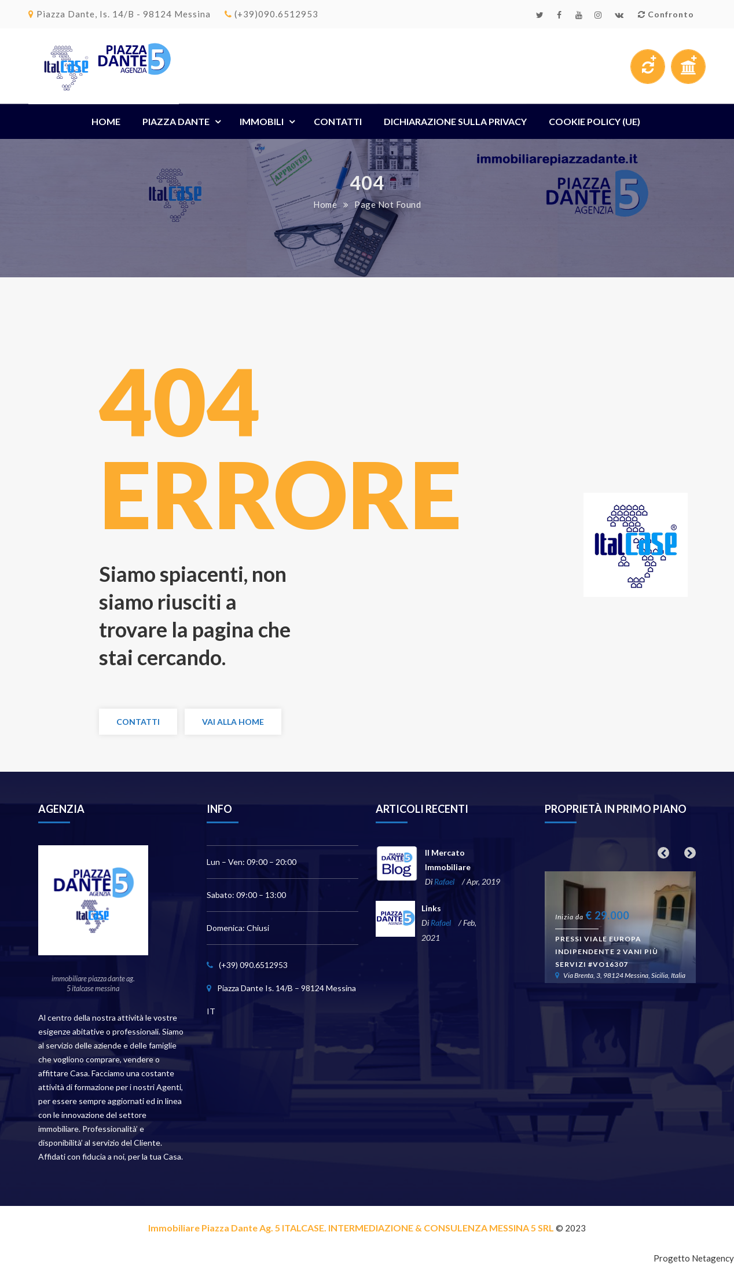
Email (619, 15)
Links (431, 908)
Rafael (444, 881)
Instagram (598, 15)
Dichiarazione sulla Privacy (455, 121)
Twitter (540, 15)
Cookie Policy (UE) (594, 121)
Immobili (262, 121)
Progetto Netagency (694, 1258)
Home (105, 121)
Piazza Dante (176, 121)
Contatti (338, 121)
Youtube (579, 15)
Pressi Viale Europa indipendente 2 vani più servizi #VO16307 (606, 951)
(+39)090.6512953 (271, 14)
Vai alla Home (233, 722)
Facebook (559, 15)
